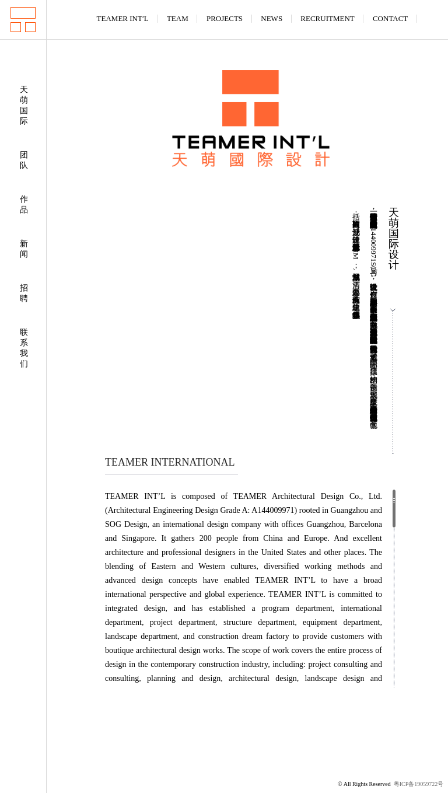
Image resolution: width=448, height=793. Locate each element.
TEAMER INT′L (123, 18)
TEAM (177, 18)
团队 (24, 160)
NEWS (271, 18)
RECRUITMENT (327, 18)
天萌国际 (24, 105)
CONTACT (390, 18)
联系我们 (24, 348)
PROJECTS (224, 18)
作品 (24, 204)
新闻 (24, 248)
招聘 (24, 293)
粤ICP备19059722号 (419, 784)
